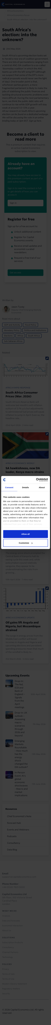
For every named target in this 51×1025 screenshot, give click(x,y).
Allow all (25, 534)
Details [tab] (25, 487)
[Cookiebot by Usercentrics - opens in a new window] (36, 480)
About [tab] (42, 487)
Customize (25, 543)
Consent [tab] (9, 487)
